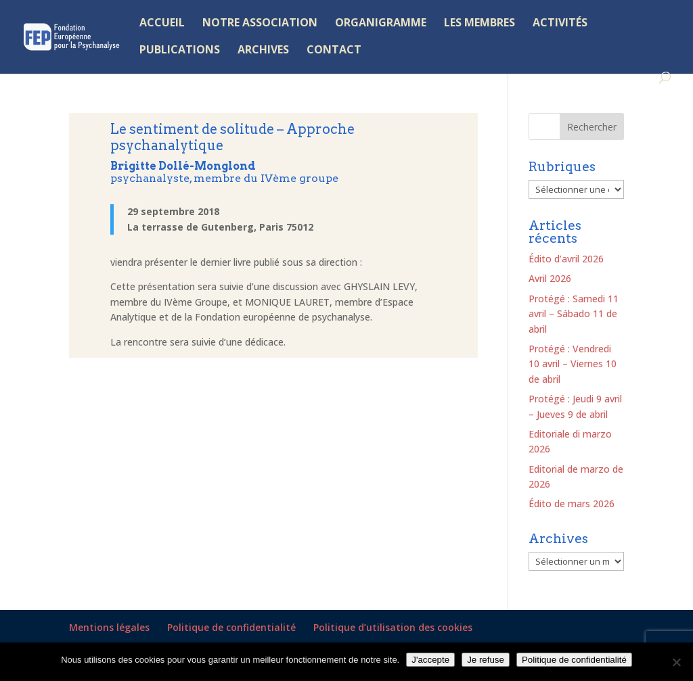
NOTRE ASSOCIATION (259, 24)
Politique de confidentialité (231, 627)
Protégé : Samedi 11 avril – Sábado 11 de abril (574, 313)
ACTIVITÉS (560, 24)
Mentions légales (109, 627)
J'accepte (430, 660)
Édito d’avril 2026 (566, 258)
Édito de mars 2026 (571, 503)
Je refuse (485, 660)
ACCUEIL (162, 24)
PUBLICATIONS (179, 51)
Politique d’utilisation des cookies (392, 627)
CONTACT (334, 51)
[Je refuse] (676, 662)
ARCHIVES (263, 51)
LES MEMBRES (479, 24)
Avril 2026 (550, 278)
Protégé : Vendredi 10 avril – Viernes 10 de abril (573, 363)
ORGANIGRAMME (380, 24)
